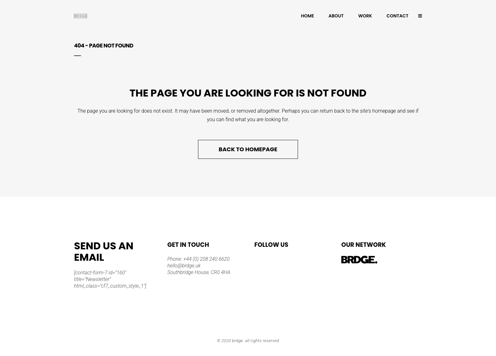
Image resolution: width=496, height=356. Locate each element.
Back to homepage (248, 149)
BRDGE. (238, 340)
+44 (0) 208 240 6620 (206, 259)
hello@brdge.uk (184, 266)
